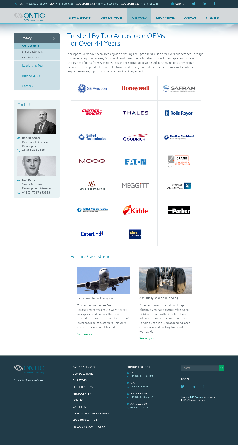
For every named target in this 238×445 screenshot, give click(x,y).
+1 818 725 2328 (149, 3)
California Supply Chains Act (93, 413)
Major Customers (32, 51)
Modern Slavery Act (87, 420)
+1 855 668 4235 (33, 150)
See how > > (84, 334)
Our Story (139, 18)
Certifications (30, 57)
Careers (179, 3)
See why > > (146, 338)
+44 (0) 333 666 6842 (107, 3)
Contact (190, 18)
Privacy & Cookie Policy (89, 427)
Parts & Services (80, 18)
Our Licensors (30, 45)
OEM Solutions (111, 18)
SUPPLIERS (213, 18)
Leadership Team (33, 65)
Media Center (165, 18)
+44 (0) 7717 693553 (36, 192)
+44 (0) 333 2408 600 (35, 3)
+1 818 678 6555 (64, 3)
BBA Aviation (31, 76)
